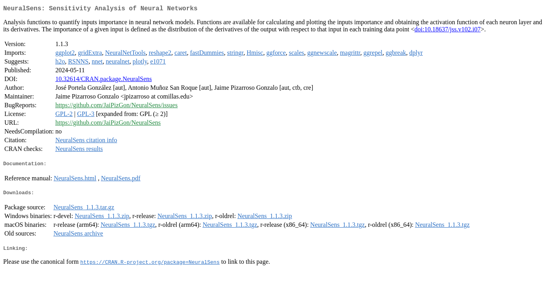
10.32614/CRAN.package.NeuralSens (103, 80)
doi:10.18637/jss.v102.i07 (447, 30)
